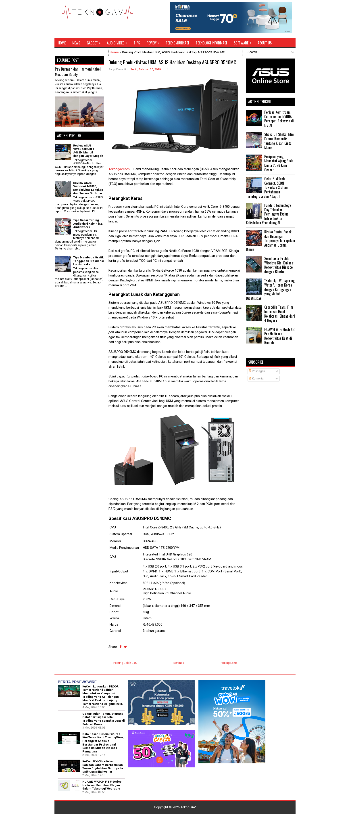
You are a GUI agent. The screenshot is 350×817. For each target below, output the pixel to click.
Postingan (257, 371)
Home (62, 43)
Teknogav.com (119, 169)
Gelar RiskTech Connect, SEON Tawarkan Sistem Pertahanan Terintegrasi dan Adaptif (267, 187)
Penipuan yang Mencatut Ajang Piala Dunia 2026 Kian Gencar (278, 163)
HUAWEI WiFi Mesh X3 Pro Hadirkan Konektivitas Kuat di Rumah (279, 336)
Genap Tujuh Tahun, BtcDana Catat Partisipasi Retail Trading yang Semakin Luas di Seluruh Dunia (103, 719)
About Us (265, 43)
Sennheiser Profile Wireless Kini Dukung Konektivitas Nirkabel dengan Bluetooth (279, 265)
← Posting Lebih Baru (124, 662)
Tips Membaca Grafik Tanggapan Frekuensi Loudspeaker (88, 261)
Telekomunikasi (177, 43)
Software (244, 42)
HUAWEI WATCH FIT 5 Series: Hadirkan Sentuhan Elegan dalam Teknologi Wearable (102, 785)
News (76, 43)
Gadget (95, 42)
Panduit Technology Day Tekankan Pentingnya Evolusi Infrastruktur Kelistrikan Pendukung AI (268, 214)
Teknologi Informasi (211, 43)
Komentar (257, 378)
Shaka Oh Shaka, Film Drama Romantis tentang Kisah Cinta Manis (279, 141)
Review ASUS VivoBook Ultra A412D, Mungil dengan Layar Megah (88, 151)
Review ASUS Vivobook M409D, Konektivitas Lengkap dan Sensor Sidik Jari (88, 188)
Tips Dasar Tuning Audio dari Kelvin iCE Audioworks (87, 223)
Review (154, 42)
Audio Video (118, 42)
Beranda (178, 662)
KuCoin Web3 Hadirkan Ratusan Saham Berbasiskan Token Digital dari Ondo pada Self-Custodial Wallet (102, 766)
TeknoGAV (188, 807)
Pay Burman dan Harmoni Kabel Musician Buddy (78, 71)
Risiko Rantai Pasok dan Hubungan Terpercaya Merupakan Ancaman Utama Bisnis (270, 240)
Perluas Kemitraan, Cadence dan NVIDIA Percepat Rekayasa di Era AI (279, 118)
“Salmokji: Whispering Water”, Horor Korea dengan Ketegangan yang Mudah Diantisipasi (270, 289)
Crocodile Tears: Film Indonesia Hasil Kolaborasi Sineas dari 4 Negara (279, 313)
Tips (137, 43)
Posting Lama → (230, 662)
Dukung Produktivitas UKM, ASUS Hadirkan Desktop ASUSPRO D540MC (172, 62)
